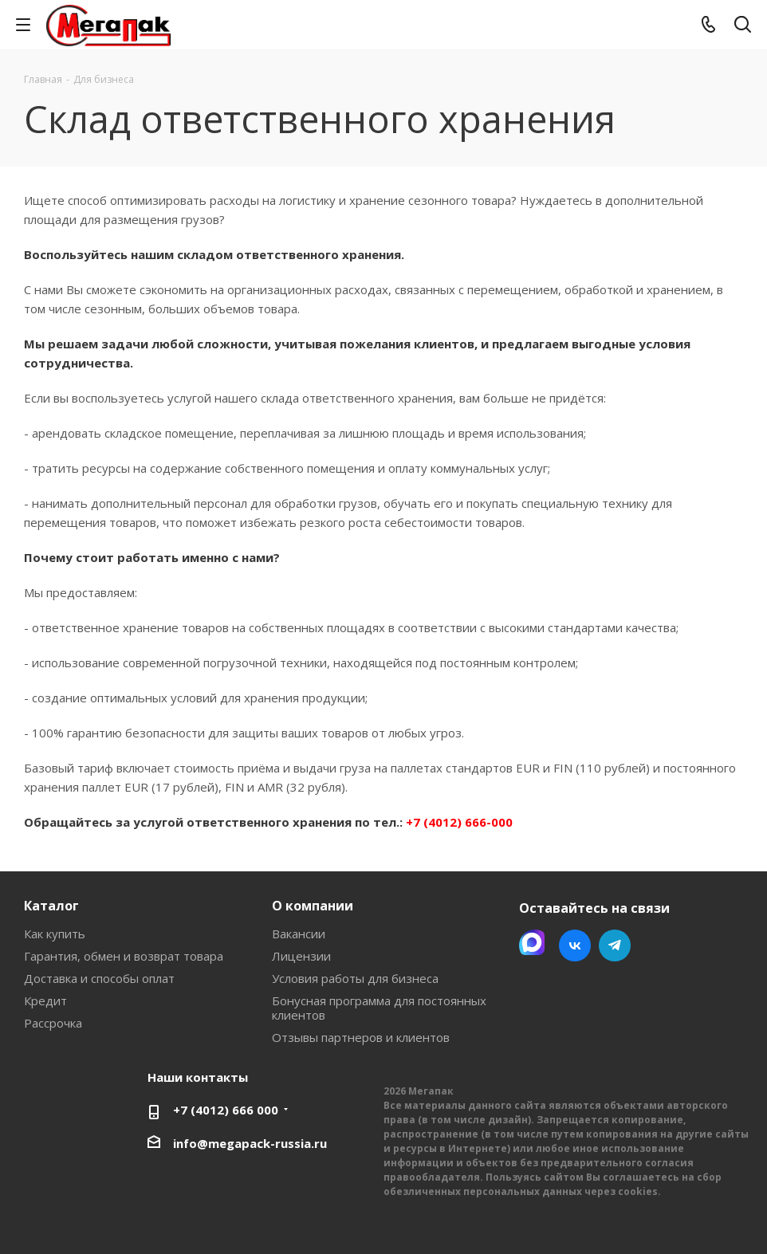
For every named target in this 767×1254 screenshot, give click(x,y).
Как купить (54, 933)
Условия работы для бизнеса (355, 978)
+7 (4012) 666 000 (225, 1110)
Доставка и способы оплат (99, 978)
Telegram (615, 945)
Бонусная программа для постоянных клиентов (379, 1008)
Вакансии (298, 933)
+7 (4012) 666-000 (459, 822)
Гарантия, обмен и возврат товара (123, 956)
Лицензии (301, 956)
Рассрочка (53, 1023)
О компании (312, 905)
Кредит (45, 1000)
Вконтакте (575, 945)
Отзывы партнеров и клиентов (361, 1037)
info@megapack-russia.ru (250, 1143)
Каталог (51, 905)
